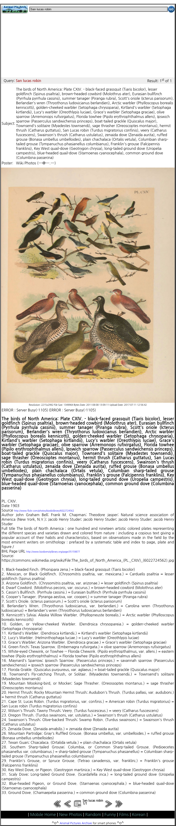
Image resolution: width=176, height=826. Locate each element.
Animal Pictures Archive (76, 823)
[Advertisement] (88, 45)
